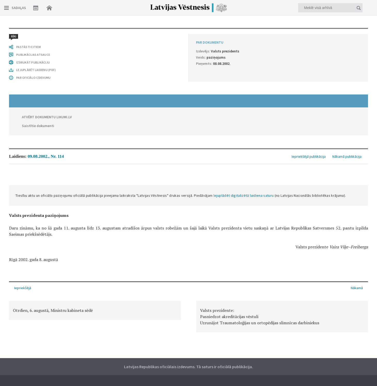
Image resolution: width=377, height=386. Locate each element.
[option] (95, 310)
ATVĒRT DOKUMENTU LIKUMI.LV (47, 117)
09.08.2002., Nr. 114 (46, 156)
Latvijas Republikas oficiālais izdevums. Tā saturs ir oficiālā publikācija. (188, 366)
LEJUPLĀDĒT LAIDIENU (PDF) (36, 70)
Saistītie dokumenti (38, 125)
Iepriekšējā (22, 288)
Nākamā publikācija (347, 156)
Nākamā (357, 288)
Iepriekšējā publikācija (309, 156)
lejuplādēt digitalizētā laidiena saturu (244, 195)
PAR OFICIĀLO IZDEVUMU (33, 78)
